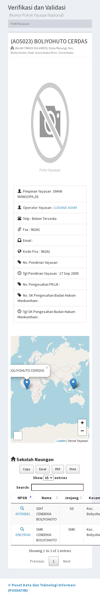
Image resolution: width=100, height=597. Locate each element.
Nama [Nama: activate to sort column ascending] (46, 497)
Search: (50, 487)
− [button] (82, 431)
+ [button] (82, 423)
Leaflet (61, 440)
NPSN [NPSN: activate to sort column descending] (22, 497)
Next (66, 561)
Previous (37, 561)
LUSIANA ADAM (65, 207)
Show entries (50, 478)
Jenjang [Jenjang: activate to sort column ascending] (72, 497)
